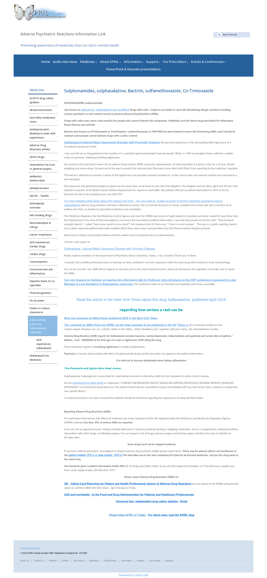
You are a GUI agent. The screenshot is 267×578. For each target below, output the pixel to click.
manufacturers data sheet (87, 382)
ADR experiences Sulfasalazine (43, 344)
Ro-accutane (37, 300)
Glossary (36, 548)
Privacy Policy (110, 560)
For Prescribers (174, 62)
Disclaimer (25, 548)
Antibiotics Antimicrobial (37, 178)
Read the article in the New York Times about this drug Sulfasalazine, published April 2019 (151, 300)
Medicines (87, 62)
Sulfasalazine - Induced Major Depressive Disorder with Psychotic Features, (110, 248)
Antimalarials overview (37, 205)
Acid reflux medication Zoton (42, 119)
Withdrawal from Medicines (39, 357)
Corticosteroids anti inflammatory (41, 271)
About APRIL (109, 62)
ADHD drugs (37, 157)
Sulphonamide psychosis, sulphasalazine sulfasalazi (38, 326)
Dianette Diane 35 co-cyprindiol (42, 283)
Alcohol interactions (41, 110)
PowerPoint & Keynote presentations (133, 69)
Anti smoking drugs (41, 215)
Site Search (79, 560)
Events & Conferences (207, 62)
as (127, 325)
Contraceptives (39, 261)
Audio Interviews (65, 62)
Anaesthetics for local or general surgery (42, 166)
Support (152, 62)
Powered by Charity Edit (133, 575)
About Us (24, 560)
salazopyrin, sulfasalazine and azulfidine (105, 109)
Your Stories (154, 560)
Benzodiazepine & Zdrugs (40, 225)
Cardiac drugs (38, 254)
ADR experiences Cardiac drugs (40, 244)
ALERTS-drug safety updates (41, 100)
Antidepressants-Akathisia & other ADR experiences (42, 133)
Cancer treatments (41, 234)
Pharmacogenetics (40, 292)
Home (45, 62)
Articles (65, 560)
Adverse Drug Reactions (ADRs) (40, 147)
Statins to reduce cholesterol (40, 310)
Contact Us (39, 560)
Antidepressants (39, 188)
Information (132, 62)
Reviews (53, 560)
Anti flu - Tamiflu (39, 195)
